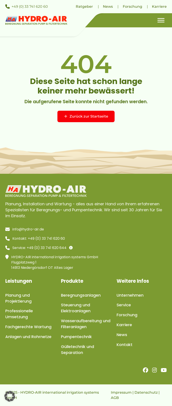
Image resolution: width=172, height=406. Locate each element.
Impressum (121, 392)
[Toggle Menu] (160, 20)
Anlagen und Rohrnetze (28, 336)
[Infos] (71, 248)
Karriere (159, 6)
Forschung (132, 6)
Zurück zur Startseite (86, 116)
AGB (115, 398)
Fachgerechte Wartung (28, 326)
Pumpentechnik (76, 336)
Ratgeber (84, 6)
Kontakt (124, 344)
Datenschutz (146, 392)
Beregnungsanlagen (81, 295)
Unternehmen (130, 295)
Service (124, 305)
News (108, 6)
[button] (9, 396)
